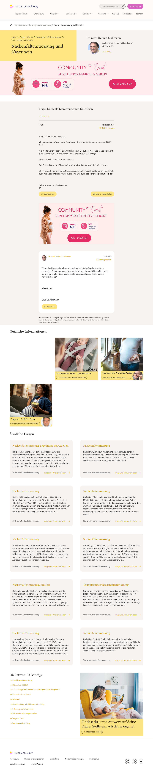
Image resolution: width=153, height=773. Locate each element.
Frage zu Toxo (17, 718)
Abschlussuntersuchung (22, 680)
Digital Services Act (17, 764)
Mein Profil (137, 6)
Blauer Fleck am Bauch (21, 694)
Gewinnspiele (71, 14)
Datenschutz (94, 759)
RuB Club (115, 14)
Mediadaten (54, 759)
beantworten (49, 194)
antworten (51, 306)
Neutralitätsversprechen (34, 759)
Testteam (139, 14)
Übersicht (45, 116)
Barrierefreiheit (36, 764)
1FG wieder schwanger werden (24, 714)
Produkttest (127, 14)
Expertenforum (21, 14)
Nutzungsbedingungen (74, 759)
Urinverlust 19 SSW (20, 685)
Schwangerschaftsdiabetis (22, 709)
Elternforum (39, 14)
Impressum (14, 759)
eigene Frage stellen (104, 194)
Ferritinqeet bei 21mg (21, 723)
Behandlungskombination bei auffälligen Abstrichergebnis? (36, 690)
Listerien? (16, 699)
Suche (123, 6)
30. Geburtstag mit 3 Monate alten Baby (28, 704)
